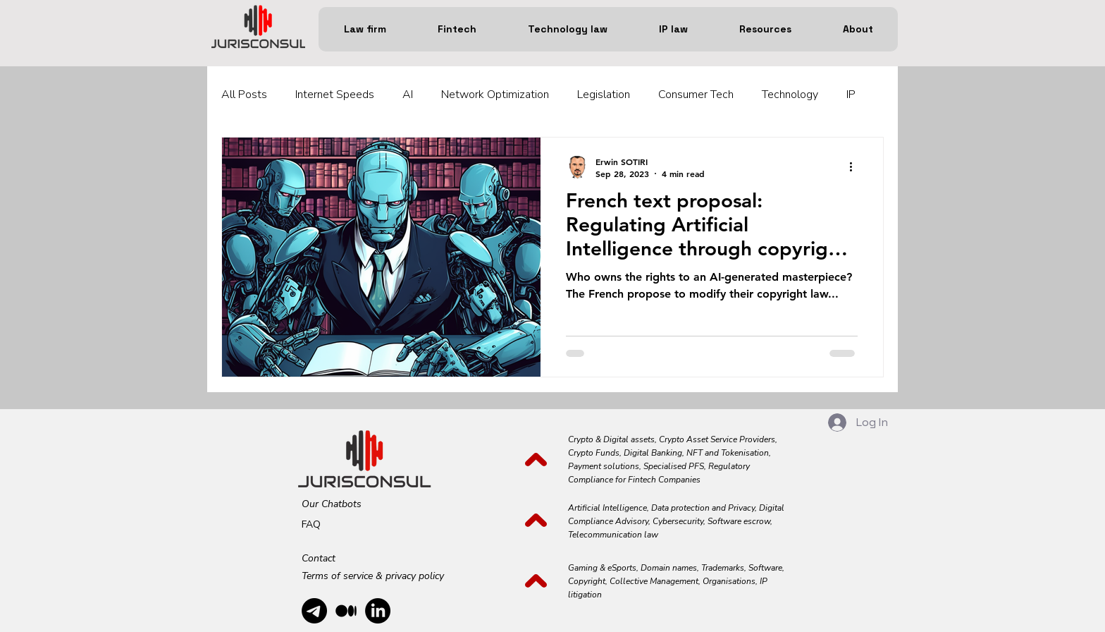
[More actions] (855, 167)
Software (765, 567)
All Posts (244, 94)
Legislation (603, 94)
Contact (318, 558)
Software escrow (739, 521)
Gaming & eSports (602, 567)
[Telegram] (314, 611)
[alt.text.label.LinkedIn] (377, 611)
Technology (790, 94)
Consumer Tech (696, 94)
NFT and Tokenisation (727, 452)
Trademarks (722, 567)
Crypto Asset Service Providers (716, 439)
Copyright (586, 581)
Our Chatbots (332, 504)
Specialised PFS (673, 466)
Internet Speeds (334, 94)
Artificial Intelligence (607, 508)
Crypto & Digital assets (611, 439)
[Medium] (346, 611)
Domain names (669, 567)
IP (851, 94)
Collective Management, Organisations (682, 581)
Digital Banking (653, 452)
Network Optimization (495, 94)
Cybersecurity (678, 521)
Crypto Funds (593, 452)
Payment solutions (603, 466)
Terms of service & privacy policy (373, 576)
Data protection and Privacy (703, 508)
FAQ (311, 524)
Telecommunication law (613, 534)
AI (407, 94)
